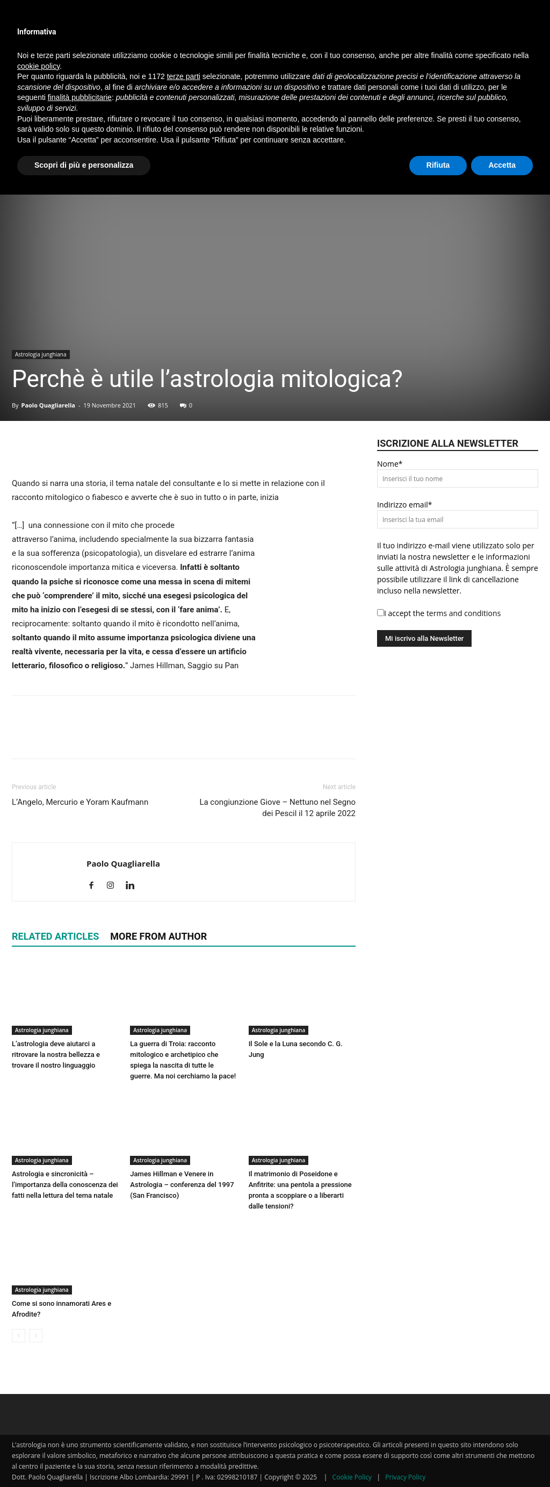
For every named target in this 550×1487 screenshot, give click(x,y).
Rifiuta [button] (438, 165)
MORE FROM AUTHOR (158, 936)
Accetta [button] (502, 165)
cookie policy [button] (38, 66)
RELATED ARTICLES (55, 936)
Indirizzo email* (404, 504)
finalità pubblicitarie (80, 97)
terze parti (183, 76)
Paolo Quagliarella (48, 405)
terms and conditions (463, 613)
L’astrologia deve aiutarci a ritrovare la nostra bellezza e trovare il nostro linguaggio (56, 1054)
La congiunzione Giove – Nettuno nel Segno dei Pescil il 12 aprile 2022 (277, 807)
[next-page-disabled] (35, 1335)
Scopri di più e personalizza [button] (83, 165)
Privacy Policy (405, 1477)
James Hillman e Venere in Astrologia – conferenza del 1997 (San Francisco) (182, 1184)
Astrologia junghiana (41, 354)
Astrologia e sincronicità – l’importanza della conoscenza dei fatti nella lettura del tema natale (65, 1184)
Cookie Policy (352, 1477)
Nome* (390, 464)
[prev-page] (18, 1335)
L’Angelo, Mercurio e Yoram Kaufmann (80, 802)
